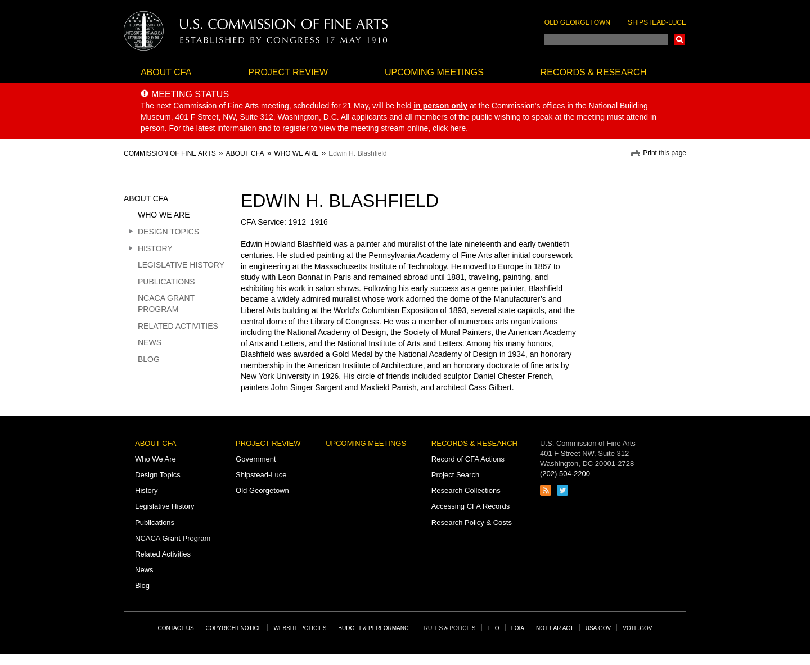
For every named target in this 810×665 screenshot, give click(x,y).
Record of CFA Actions (468, 459)
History (155, 248)
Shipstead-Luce (657, 22)
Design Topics (168, 231)
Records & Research (593, 72)
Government (256, 459)
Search (679, 39)
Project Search (455, 475)
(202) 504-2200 (565, 473)
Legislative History (181, 264)
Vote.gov (637, 628)
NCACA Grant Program (166, 303)
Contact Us (176, 628)
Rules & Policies (450, 628)
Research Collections (466, 490)
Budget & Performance (375, 628)
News (149, 342)
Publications (166, 281)
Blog (149, 359)
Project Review (288, 72)
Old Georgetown (577, 22)
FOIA (517, 628)
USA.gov (598, 628)
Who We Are (164, 214)
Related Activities (178, 326)
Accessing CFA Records (470, 506)
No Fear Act (555, 628)
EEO (494, 628)
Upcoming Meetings (434, 72)
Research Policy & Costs (471, 522)
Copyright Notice (234, 628)
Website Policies (299, 628)
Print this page (664, 153)
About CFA (166, 72)
